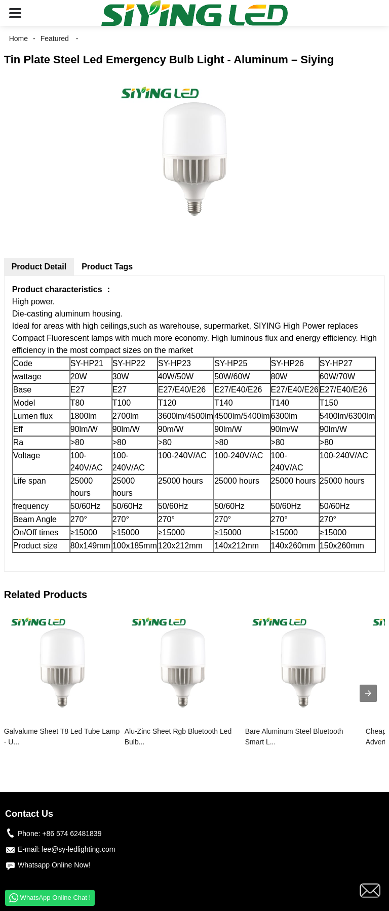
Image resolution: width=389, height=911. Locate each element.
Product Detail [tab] (39, 266)
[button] (15, 13)
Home (18, 38)
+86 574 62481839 (71, 833)
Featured (55, 38)
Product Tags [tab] (107, 266)
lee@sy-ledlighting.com (78, 849)
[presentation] (368, 693)
